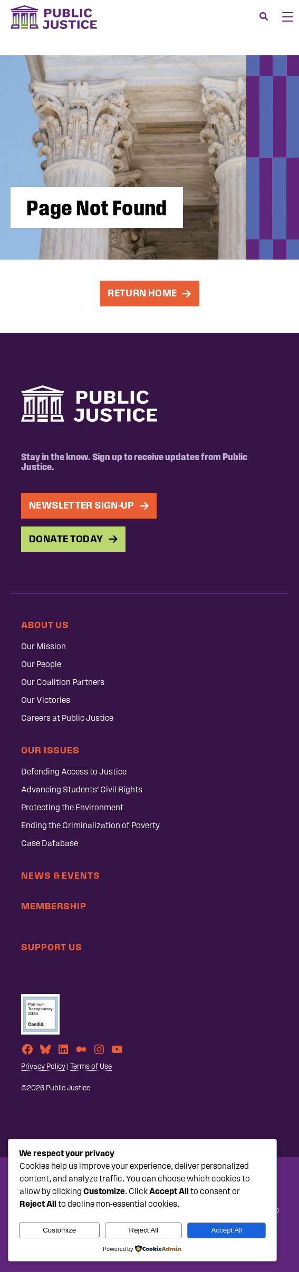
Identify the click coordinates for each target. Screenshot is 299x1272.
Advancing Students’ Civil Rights (81, 789)
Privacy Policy (43, 1066)
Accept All (227, 1230)
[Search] (263, 17)
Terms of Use (91, 1066)
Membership (53, 906)
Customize (59, 1230)
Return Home (142, 293)
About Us (45, 625)
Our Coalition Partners (62, 682)
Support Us (51, 947)
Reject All (144, 1230)
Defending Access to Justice (74, 771)
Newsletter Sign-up (81, 505)
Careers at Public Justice (67, 717)
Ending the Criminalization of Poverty (90, 825)
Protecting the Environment (72, 807)
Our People (41, 664)
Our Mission (43, 646)
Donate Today (66, 538)
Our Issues (50, 750)
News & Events (60, 875)
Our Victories (45, 699)
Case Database (49, 843)
